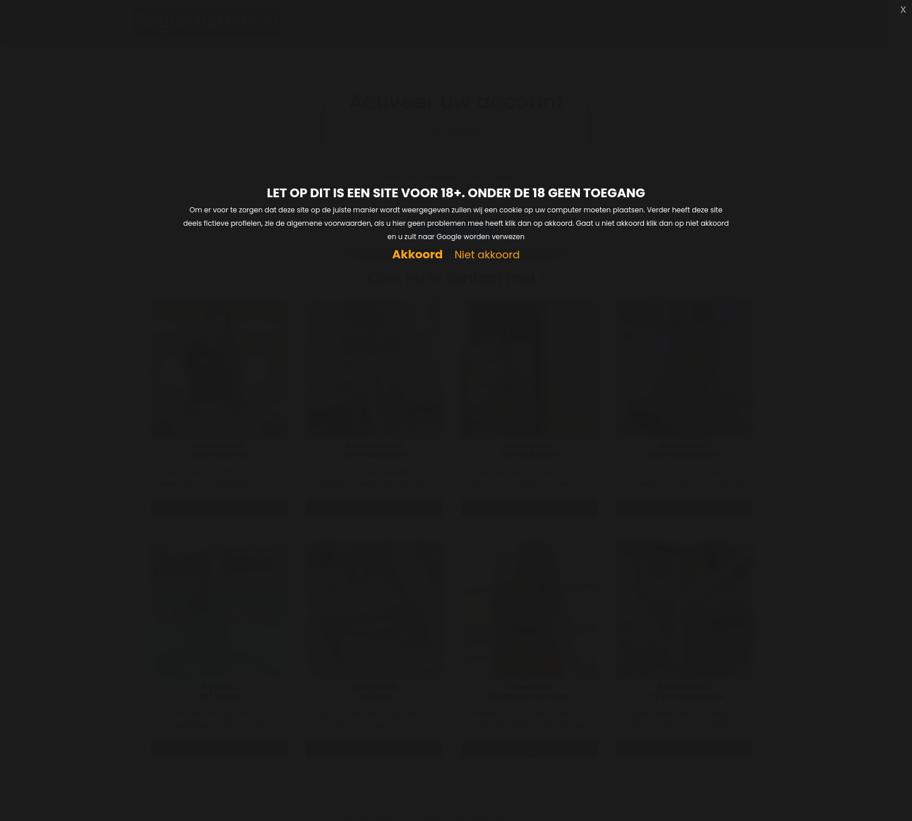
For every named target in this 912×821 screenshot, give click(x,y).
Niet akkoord (486, 255)
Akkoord (417, 254)
